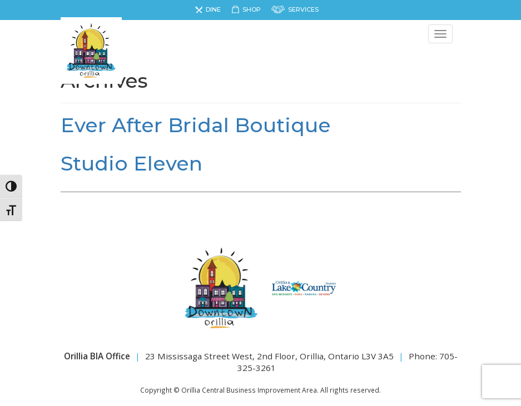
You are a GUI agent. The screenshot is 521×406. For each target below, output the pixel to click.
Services (303, 9)
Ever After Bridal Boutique (196, 125)
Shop (251, 9)
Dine (213, 9)
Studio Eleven (131, 163)
